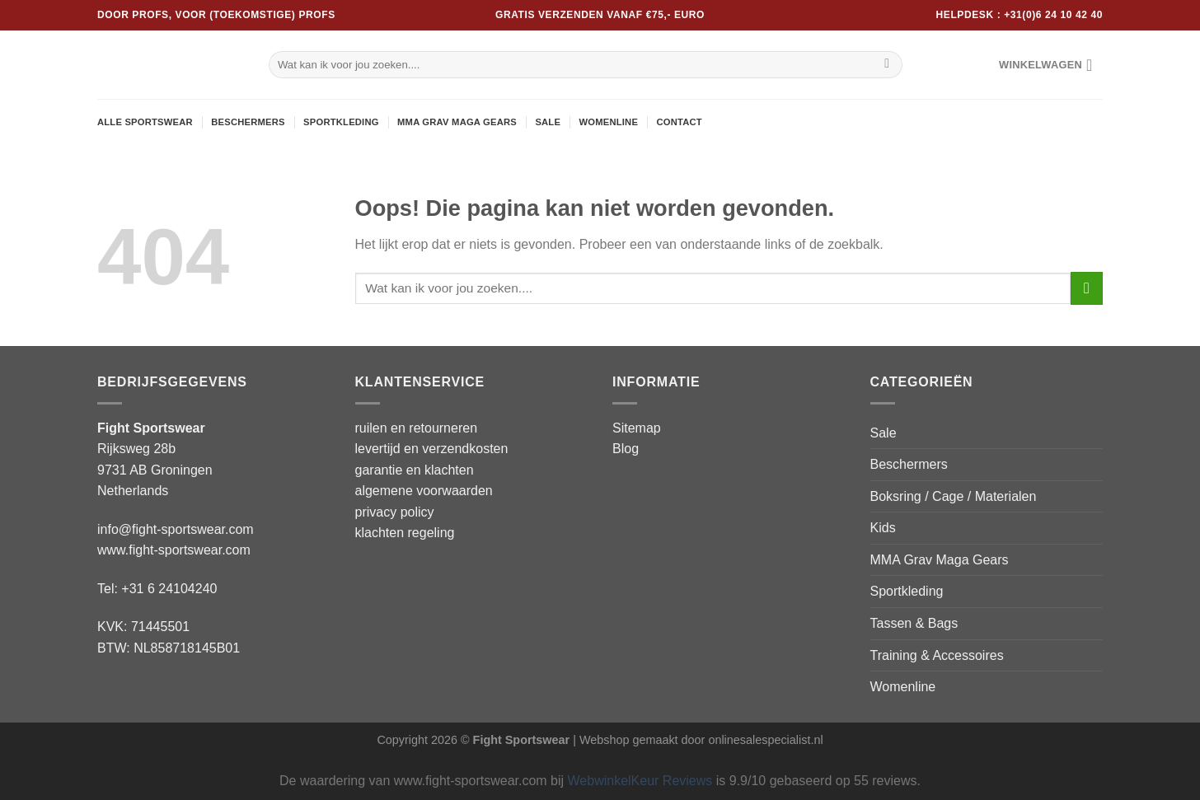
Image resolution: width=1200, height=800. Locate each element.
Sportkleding (341, 122)
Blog (625, 449)
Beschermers (248, 122)
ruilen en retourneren (416, 428)
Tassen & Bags (914, 623)
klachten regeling (405, 533)
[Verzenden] (887, 65)
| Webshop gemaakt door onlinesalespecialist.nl (698, 739)
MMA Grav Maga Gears (457, 122)
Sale (547, 122)
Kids (883, 528)
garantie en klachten (414, 470)
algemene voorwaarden (424, 491)
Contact (678, 122)
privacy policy (394, 512)
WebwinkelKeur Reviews (640, 781)
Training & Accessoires (937, 655)
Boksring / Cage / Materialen (953, 496)
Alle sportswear (145, 122)
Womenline (608, 122)
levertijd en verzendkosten (432, 449)
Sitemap (636, 428)
